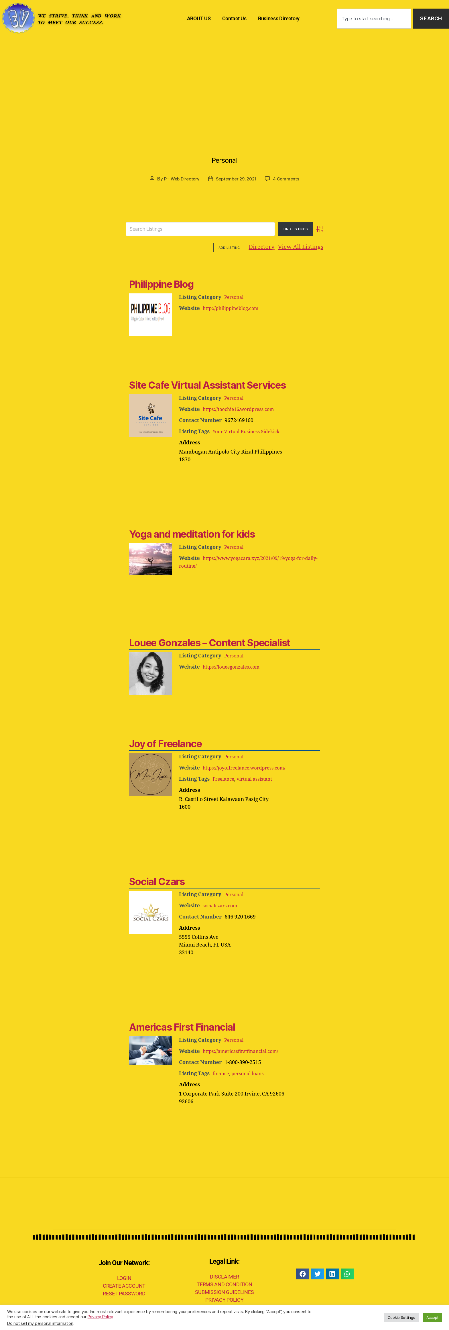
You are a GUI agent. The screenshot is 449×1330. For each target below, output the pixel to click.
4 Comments (288, 179)
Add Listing (307, 247)
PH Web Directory (179, 179)
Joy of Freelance (164, 743)
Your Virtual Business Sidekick (249, 431)
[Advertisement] (224, 80)
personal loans (251, 1072)
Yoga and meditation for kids (190, 533)
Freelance (224, 778)
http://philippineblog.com (234, 307)
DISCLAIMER (224, 1276)
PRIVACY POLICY (224, 1299)
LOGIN (124, 1277)
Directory (226, 247)
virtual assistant (258, 778)
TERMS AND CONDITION (224, 1284)
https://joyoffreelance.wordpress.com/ (249, 767)
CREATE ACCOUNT (124, 1285)
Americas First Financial (180, 1026)
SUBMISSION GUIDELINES (224, 1291)
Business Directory (279, 18)
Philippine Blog (160, 283)
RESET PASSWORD (124, 1293)
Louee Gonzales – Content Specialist (207, 642)
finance (221, 1072)
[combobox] (374, 19)
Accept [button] (432, 1317)
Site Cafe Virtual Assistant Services (205, 384)
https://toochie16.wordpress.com (242, 408)
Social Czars (156, 880)
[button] (302, 1273)
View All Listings (265, 247)
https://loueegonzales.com (234, 666)
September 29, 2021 (237, 179)
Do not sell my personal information (40, 1323)
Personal (224, 156)
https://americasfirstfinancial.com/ (245, 1050)
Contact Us (234, 18)
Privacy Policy (100, 1316)
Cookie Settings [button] (401, 1317)
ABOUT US (199, 18)
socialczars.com (222, 905)
